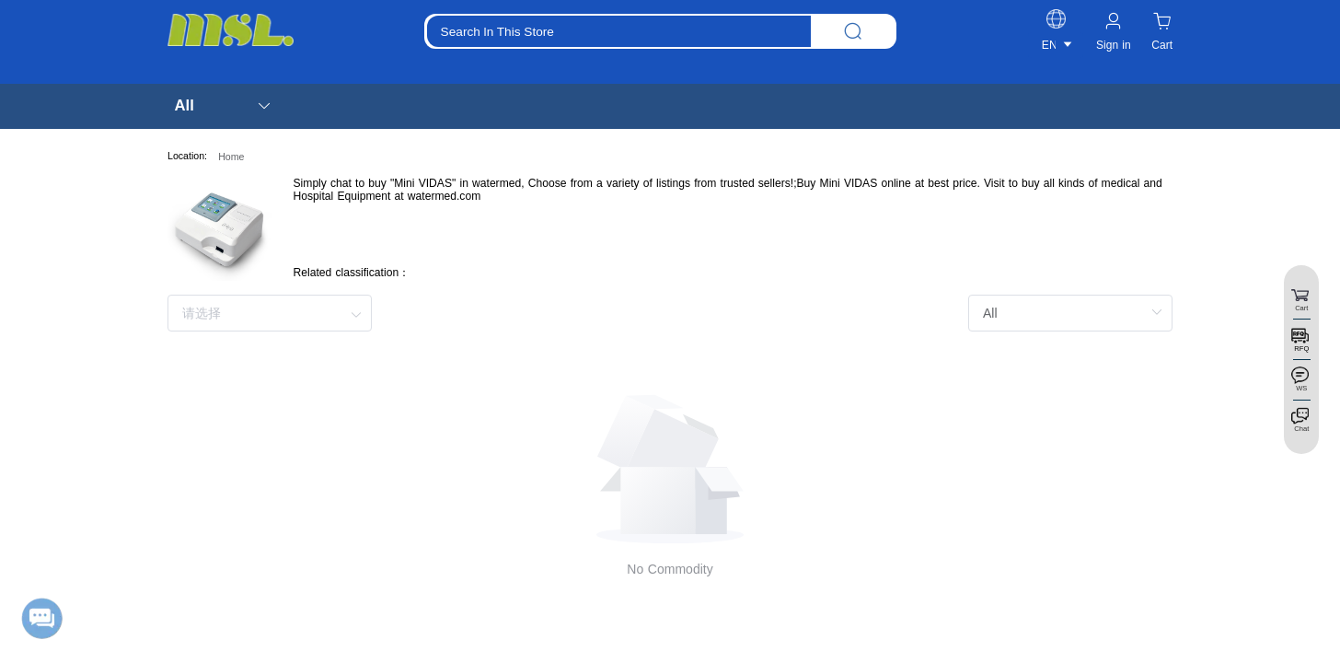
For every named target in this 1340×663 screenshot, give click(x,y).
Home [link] (231, 156)
